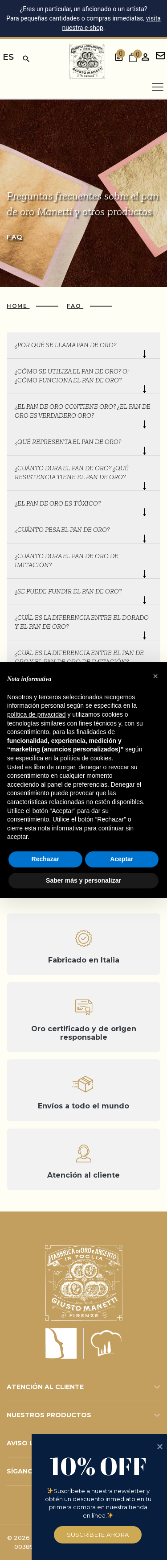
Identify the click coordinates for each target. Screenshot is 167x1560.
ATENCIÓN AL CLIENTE (45, 1387)
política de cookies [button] (85, 758)
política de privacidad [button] (36, 714)
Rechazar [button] (45, 859)
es (8, 57)
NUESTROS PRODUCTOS (49, 1415)
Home (18, 306)
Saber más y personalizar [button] (83, 880)
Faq (15, 237)
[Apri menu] (157, 87)
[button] (155, 676)
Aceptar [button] (121, 859)
